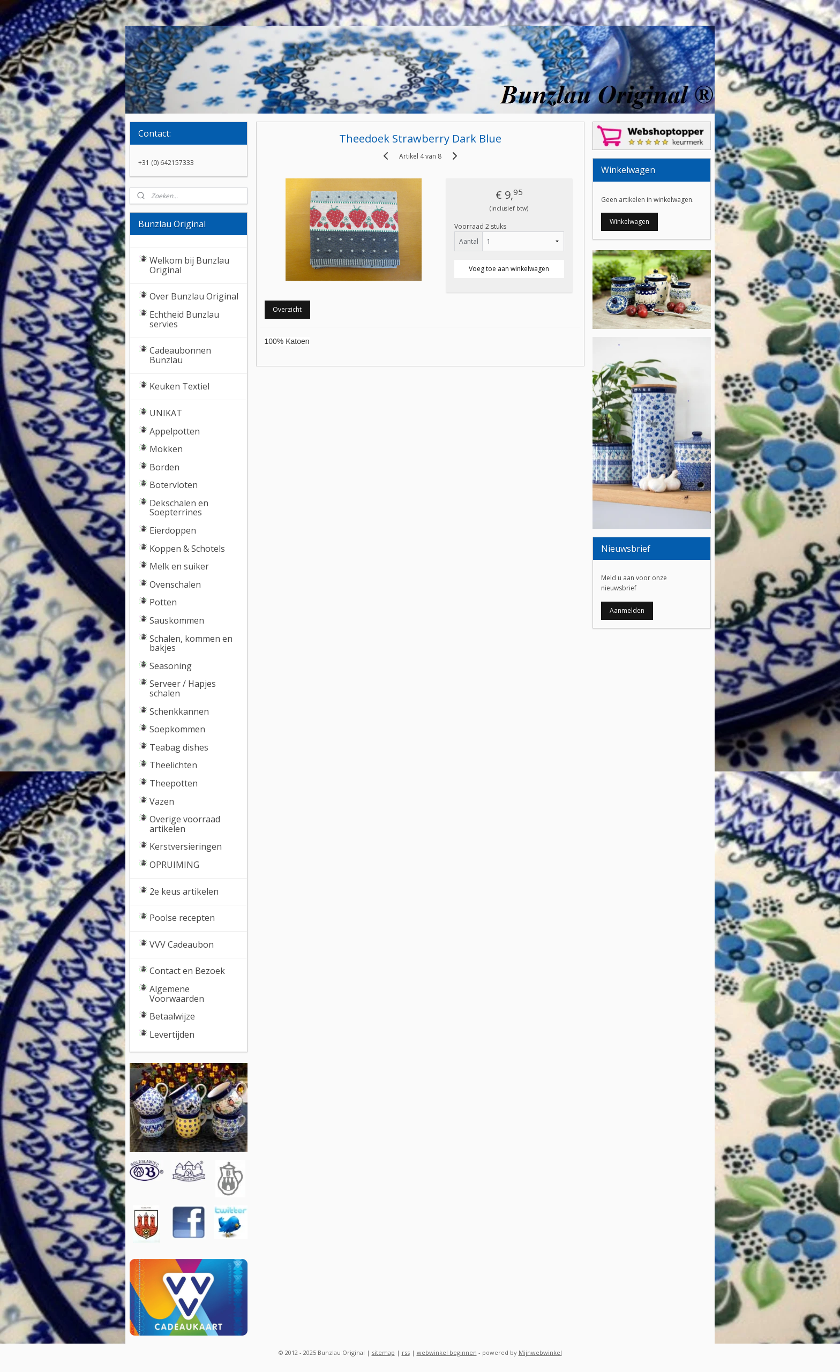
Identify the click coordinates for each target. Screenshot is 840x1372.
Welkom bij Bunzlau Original (189, 265)
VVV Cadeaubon (181, 944)
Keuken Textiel (179, 386)
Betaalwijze (172, 1016)
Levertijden (171, 1034)
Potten (163, 602)
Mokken (166, 449)
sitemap (383, 1352)
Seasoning (170, 666)
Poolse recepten (182, 918)
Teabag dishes (178, 747)
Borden (164, 467)
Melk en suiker (179, 566)
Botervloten (173, 485)
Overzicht (287, 309)
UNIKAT (165, 413)
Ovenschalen (175, 584)
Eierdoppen (172, 530)
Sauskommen (176, 620)
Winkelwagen (629, 221)
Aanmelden (627, 610)
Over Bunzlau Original (193, 296)
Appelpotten (174, 431)
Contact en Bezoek (187, 971)
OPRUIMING (174, 865)
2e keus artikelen (184, 891)
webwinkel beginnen (447, 1352)
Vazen (161, 801)
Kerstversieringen (185, 846)
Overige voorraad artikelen (184, 824)
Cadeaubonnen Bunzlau (180, 355)
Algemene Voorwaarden (176, 993)
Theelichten (173, 765)
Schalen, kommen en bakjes (190, 643)
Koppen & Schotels (187, 548)
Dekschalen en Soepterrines (178, 508)
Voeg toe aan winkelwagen (509, 268)
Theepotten (173, 783)
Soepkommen (177, 729)
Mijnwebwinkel (540, 1352)
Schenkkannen (179, 711)
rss (406, 1352)
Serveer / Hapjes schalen (182, 688)
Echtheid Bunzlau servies (184, 319)
